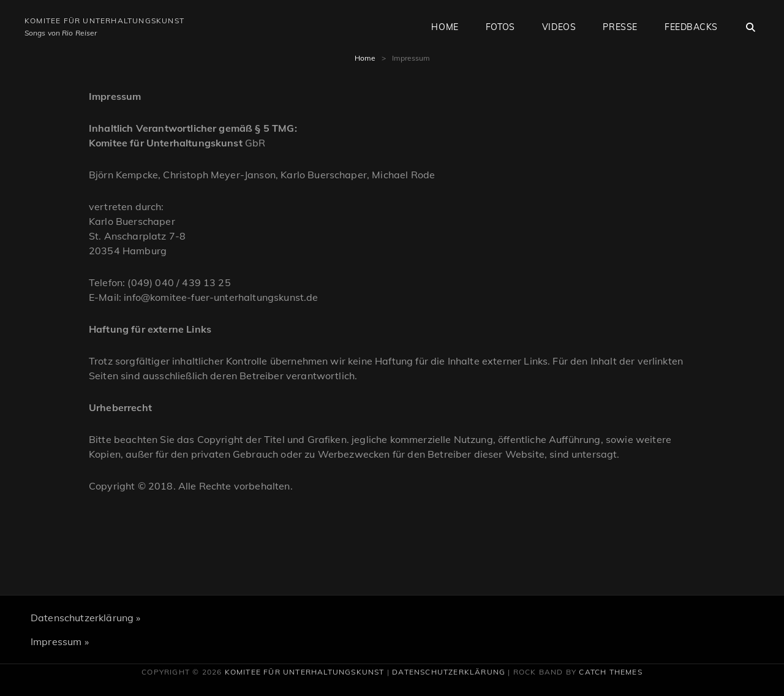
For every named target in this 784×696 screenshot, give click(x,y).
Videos (559, 26)
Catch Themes (610, 671)
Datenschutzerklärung (448, 671)
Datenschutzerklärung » (86, 617)
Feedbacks (691, 26)
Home (444, 26)
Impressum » (60, 641)
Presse (620, 26)
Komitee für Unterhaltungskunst (104, 20)
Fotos (500, 26)
